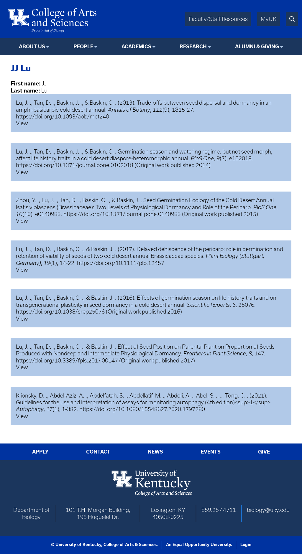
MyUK (268, 19)
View (22, 123)
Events (211, 451)
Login (245, 544)
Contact (98, 451)
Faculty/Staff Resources (218, 19)
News (155, 451)
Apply (40, 451)
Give (264, 451)
